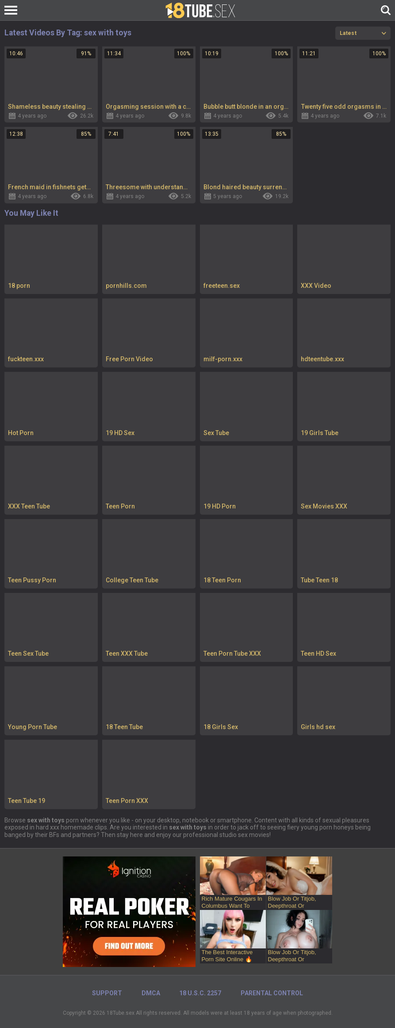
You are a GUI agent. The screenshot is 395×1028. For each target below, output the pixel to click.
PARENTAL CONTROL (272, 993)
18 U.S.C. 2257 (200, 993)
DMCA (151, 993)
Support (107, 993)
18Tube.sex (120, 1013)
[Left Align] (13, 10)
